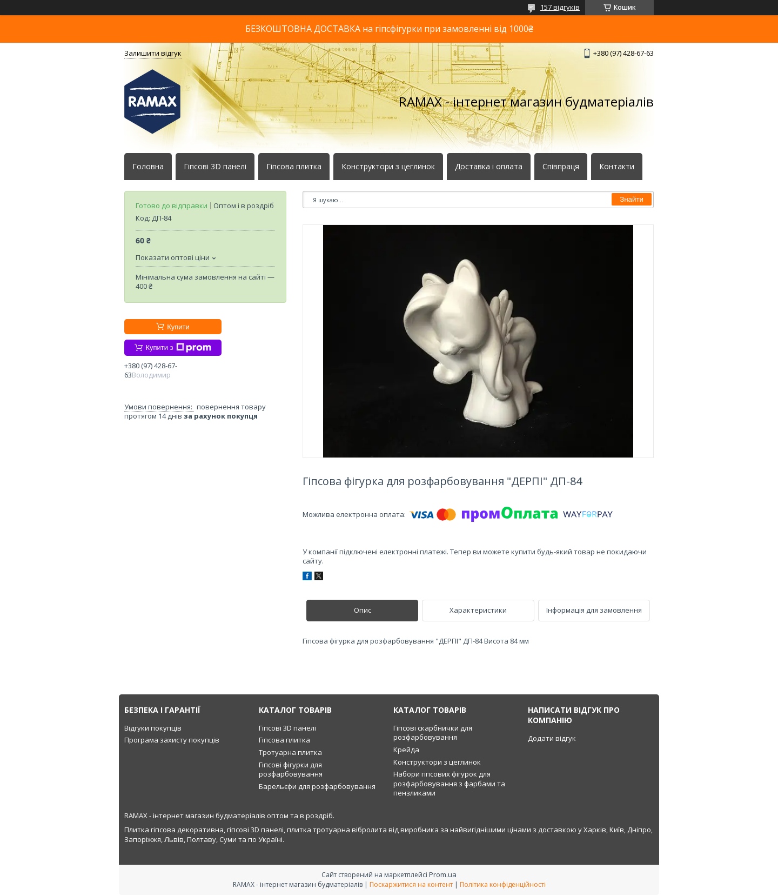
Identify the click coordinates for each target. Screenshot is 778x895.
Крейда (406, 749)
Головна (148, 166)
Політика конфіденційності (503, 884)
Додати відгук (552, 738)
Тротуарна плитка (290, 752)
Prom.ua (443, 874)
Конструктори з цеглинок (388, 166)
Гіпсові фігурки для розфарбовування (291, 769)
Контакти (616, 166)
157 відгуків (560, 7)
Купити (178, 327)
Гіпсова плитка (293, 166)
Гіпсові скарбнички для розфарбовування (432, 732)
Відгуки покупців (153, 728)
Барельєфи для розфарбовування (317, 786)
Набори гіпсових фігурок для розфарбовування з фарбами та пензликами (449, 783)
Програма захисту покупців (171, 740)
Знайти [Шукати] (631, 199)
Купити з (178, 348)
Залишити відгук (153, 53)
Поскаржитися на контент (411, 884)
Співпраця (560, 166)
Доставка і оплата (488, 166)
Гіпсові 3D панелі (215, 166)
